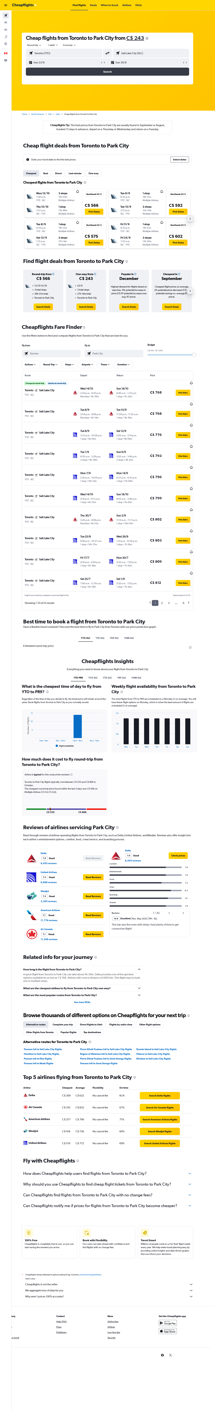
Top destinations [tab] (98, 994)
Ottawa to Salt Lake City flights (159, 1016)
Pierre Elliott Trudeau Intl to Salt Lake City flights (112, 1011)
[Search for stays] (5, 22)
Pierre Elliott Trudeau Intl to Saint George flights (111, 1021)
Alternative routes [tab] (41, 987)
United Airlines (55, 834)
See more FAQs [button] (88, 964)
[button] (5, 5)
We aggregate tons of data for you (115, 1253)
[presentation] (152, 38)
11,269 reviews (55, 901)
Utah (64, 114)
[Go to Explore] (5, 43)
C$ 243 (141, 38)
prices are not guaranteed (96, 1237)
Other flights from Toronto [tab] (45, 994)
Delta (49, 815)
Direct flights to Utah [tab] (97, 987)
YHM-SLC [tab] (135, 600)
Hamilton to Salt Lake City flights (47, 1016)
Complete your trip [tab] (68, 987)
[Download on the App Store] (174, 1293)
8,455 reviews (54, 825)
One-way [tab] (99, 173)
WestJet (51, 853)
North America (43, 114)
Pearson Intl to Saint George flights (104, 1026)
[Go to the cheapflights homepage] (24, 5)
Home (30, 114)
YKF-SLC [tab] (120, 600)
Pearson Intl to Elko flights (44, 1021)
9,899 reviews (54, 844)
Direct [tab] (64, 173)
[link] (49, 306)
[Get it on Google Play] (174, 1285)
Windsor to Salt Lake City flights (159, 1021)
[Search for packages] (5, 36)
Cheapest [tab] (37, 173)
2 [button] (167, 565)
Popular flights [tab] (74, 994)
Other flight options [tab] (155, 987)
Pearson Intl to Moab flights (44, 1026)
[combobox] (40, 45)
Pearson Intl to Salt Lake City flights (49, 1011)
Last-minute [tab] (81, 173)
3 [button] (174, 565)
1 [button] (161, 565)
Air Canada (53, 891)
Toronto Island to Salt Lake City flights (162, 1011)
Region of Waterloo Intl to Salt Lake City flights (111, 1016)
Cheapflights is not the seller (115, 1247)
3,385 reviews (54, 863)
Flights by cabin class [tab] (126, 987)
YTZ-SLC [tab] (105, 600)
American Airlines (56, 872)
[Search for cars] (5, 29)
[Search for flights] (5, 15)
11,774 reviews (55, 882)
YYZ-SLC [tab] (91, 600)
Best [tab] (51, 173)
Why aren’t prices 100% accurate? (115, 1259)
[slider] (200, 355)
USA (56, 114)
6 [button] (189, 565)
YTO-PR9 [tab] (84, 640)
